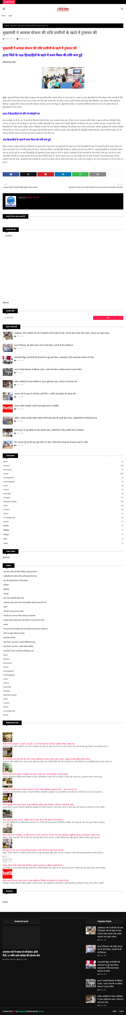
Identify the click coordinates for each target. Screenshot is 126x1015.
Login (10, 16)
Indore (63, 490)
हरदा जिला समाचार (9, 638)
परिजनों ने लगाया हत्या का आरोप (14, 611)
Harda (63, 474)
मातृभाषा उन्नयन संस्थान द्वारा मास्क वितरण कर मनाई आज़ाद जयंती (24, 620)
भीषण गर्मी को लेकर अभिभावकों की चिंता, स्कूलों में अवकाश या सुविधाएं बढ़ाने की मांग (33, 865)
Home (3, 16)
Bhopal (63, 466)
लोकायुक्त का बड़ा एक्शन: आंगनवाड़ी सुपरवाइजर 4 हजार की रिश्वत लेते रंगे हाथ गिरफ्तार (33, 850)
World (63, 522)
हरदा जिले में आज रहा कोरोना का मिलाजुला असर (19, 651)
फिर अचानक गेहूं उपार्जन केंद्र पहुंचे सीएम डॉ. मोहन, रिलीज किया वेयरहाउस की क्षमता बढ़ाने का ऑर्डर (51, 442)
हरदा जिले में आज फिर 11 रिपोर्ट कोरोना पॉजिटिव (19, 646)
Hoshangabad (63, 482)
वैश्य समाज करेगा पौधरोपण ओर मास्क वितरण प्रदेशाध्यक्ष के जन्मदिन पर (26, 629)
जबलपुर (63, 534)
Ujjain (63, 514)
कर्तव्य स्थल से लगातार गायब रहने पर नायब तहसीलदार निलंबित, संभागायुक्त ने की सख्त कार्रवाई (36, 880)
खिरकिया (63, 530)
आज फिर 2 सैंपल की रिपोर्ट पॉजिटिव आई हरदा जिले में (20, 572)
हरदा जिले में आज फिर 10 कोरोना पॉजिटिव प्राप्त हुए (19, 642)
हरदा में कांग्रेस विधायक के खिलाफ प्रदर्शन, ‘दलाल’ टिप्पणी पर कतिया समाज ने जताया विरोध (48, 369)
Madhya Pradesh (63, 502)
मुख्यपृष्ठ (7, 26)
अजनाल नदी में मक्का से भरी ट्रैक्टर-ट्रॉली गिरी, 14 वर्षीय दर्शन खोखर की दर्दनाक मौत (45, 394)
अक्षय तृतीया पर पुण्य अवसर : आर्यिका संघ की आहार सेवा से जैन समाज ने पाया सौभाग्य (33, 820)
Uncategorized (63, 518)
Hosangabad (63, 478)
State (63, 506)
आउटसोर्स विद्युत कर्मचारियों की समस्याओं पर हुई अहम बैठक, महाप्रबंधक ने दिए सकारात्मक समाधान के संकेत (54, 357)
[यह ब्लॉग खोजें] (48, 318)
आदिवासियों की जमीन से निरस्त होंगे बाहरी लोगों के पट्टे (20, 576)
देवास (63, 539)
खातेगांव (63, 526)
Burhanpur (63, 470)
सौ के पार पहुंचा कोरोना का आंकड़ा (14, 633)
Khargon (63, 498)
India (63, 486)
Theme (41, 1011)
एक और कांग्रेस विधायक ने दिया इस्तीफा (16, 581)
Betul (63, 462)
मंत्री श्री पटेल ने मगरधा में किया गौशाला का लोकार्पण (19, 616)
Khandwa (63, 494)
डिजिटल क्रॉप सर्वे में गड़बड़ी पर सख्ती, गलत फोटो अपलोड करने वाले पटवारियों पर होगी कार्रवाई (35, 774)
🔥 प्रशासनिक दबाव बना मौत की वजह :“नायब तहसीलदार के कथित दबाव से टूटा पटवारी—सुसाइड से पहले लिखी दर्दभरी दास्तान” (47, 759)
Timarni (63, 510)
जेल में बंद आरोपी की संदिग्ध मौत (14, 598)
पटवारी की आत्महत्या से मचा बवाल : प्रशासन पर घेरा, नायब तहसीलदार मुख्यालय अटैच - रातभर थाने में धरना (40, 789)
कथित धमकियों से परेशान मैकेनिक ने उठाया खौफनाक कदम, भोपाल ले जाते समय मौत (45, 381)
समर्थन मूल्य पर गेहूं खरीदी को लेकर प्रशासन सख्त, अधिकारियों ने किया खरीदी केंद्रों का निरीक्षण (49, 430)
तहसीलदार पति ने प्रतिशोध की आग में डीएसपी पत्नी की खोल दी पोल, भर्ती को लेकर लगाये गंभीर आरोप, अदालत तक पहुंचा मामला (61, 333)
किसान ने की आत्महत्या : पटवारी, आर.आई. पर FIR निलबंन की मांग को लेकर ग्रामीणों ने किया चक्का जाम (39, 744)
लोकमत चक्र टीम (10, 39)
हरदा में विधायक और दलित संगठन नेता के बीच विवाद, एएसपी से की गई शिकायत (43, 345)
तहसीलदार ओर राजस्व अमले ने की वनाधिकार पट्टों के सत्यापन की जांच (25, 603)
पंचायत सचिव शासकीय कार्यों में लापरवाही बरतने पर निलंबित (36, 406)
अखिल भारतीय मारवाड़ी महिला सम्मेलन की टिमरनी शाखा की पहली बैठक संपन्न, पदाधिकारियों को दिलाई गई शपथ (55, 418)
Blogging (21, 1011)
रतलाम (63, 543)
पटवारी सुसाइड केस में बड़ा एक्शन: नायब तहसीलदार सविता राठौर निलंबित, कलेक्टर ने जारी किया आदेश (38, 805)
